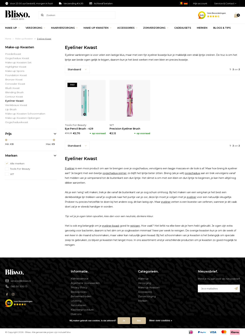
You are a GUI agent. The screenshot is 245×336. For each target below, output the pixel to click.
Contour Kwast (14, 96)
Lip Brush (11, 109)
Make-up (12, 27)
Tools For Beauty (20, 168)
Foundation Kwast (16, 75)
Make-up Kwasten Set (18, 62)
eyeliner (191, 197)
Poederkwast (13, 53)
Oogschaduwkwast (16, 122)
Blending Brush (14, 92)
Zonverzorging (155, 27)
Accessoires (127, 27)
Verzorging (35, 27)
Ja (124, 320)
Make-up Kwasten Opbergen (22, 117)
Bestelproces (78, 292)
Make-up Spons (14, 71)
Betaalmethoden (81, 296)
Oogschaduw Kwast (17, 58)
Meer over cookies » (160, 320)
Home (8, 38)
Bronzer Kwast (14, 79)
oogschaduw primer (114, 173)
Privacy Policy (79, 287)
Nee (139, 320)
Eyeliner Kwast (44, 38)
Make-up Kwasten (97, 27)
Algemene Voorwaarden (85, 283)
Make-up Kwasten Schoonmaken (25, 113)
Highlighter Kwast (15, 66)
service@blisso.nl (18, 281)
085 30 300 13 (16, 286)
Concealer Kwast (15, 83)
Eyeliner (69, 168)
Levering (76, 300)
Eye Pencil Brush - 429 (79, 128)
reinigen (135, 225)
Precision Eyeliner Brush (125, 128)
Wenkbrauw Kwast (16, 105)
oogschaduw (192, 173)
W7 (12, 174)
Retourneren (78, 305)
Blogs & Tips (222, 27)
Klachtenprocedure (82, 309)
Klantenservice (79, 278)
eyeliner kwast (110, 225)
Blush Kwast (12, 88)
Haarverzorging (64, 27)
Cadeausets (182, 27)
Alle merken (17, 163)
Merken (202, 27)
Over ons (76, 314)
